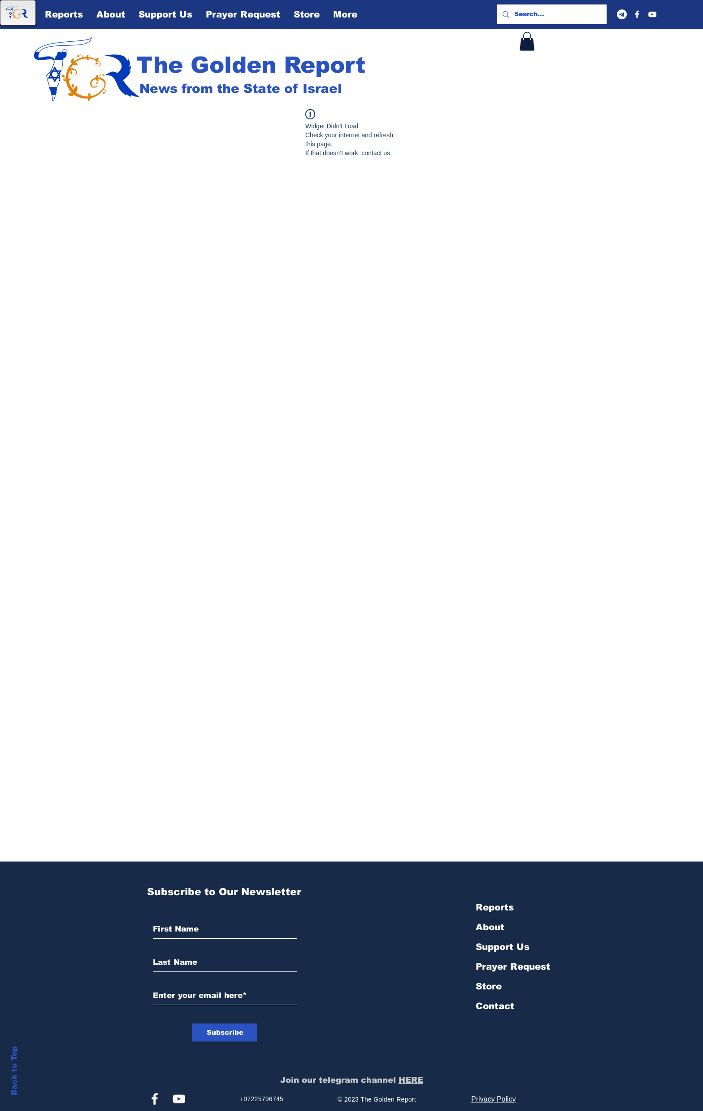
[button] (527, 41)
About (490, 927)
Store (489, 986)
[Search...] (551, 14)
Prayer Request (513, 966)
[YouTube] (652, 14)
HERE (411, 1080)
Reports (495, 907)
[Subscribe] (224, 1032)
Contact (495, 1006)
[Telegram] (622, 14)
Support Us (502, 947)
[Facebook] (637, 14)
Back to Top (14, 1070)
